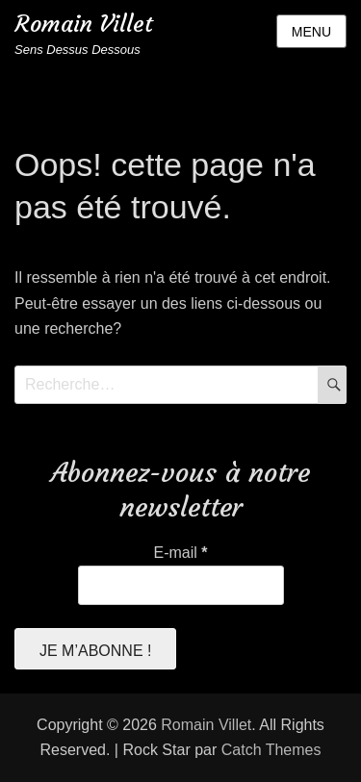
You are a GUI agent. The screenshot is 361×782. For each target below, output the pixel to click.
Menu (311, 31)
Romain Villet (83, 24)
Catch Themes (271, 750)
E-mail (180, 552)
